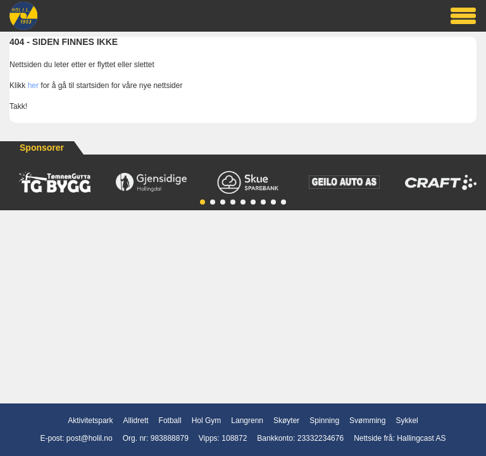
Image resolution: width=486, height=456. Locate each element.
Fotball (170, 420)
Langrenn (247, 420)
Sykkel (407, 420)
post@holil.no (89, 438)
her (33, 85)
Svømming (367, 420)
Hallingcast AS (421, 438)
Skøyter (286, 420)
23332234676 (320, 438)
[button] (202, 202)
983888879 (170, 438)
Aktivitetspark (90, 420)
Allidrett (136, 420)
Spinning (324, 420)
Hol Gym (206, 420)
